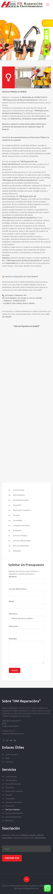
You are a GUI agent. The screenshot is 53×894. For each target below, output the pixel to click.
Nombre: (13, 577)
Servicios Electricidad (21, 541)
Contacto (9, 762)
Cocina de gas (18, 490)
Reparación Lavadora (21, 510)
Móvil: (11, 601)
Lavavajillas (17, 520)
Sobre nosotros (11, 754)
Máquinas (17, 551)
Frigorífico (17, 505)
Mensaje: (13, 639)
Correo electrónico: (18, 589)
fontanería (17, 530)
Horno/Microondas (21, 500)
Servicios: (13, 614)
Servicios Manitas (20, 536)
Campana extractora (21, 525)
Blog (7, 758)
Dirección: (13, 626)
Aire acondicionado (21, 546)
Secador (16, 515)
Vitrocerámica (19, 495)
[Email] (26, 849)
